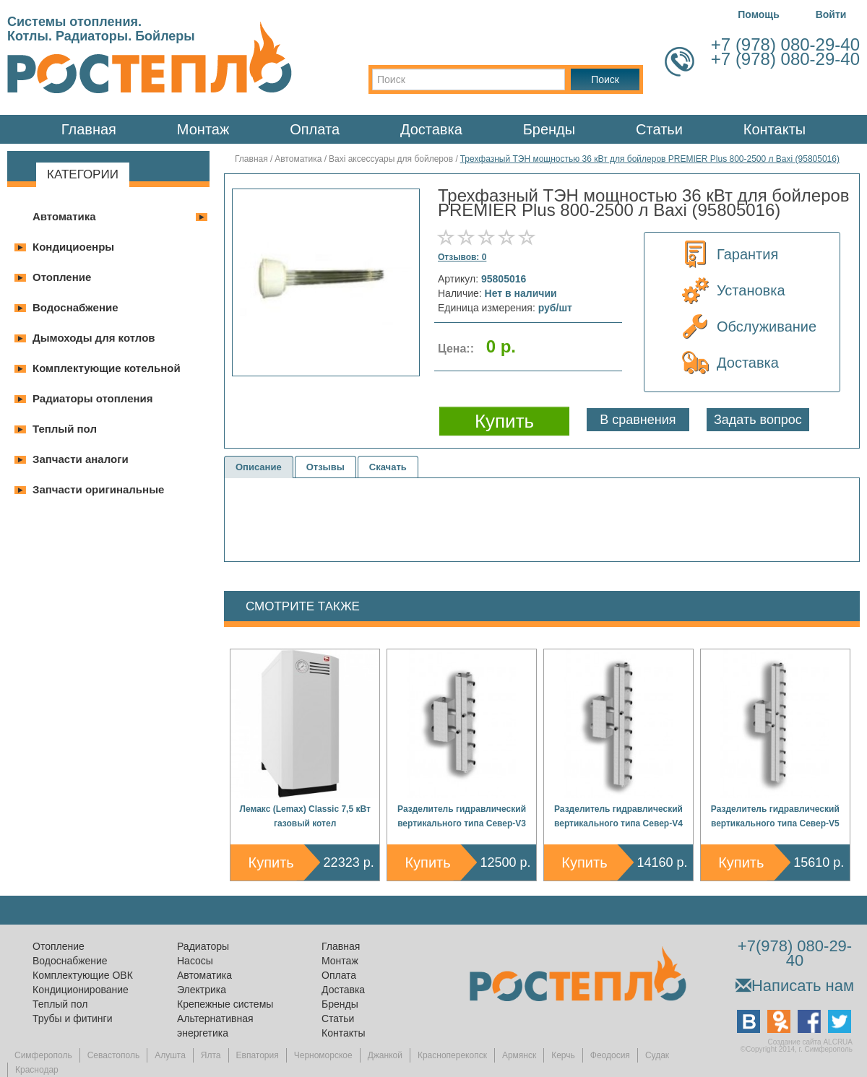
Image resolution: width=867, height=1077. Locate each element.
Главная (88, 129)
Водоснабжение (75, 307)
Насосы (195, 960)
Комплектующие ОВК (83, 975)
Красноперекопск (452, 1055)
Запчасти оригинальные (98, 489)
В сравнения (638, 419)
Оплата (315, 129)
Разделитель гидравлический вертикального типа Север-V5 (775, 816)
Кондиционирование (81, 989)
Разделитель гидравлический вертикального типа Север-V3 (461, 816)
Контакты (774, 129)
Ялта (211, 1055)
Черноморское (323, 1055)
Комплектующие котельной (107, 368)
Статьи (659, 129)
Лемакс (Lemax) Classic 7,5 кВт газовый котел (305, 816)
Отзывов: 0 (462, 257)
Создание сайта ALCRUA (810, 1042)
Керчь (563, 1055)
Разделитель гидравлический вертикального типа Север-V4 (618, 816)
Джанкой (385, 1055)
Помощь (759, 14)
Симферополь (43, 1055)
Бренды (549, 129)
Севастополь (113, 1055)
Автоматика (64, 216)
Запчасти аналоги (81, 459)
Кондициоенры (73, 247)
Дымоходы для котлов (94, 338)
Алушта (170, 1055)
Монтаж (203, 129)
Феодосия (610, 1055)
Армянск (519, 1055)
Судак (657, 1055)
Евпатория (257, 1055)
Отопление (62, 277)
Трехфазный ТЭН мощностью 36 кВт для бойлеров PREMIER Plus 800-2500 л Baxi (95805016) (650, 159)
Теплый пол (65, 429)
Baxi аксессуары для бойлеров (391, 159)
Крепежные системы (225, 1004)
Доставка (431, 129)
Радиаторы (203, 946)
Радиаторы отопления (93, 398)
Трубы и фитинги (72, 1018)
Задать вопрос (758, 419)
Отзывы (325, 467)
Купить (271, 862)
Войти (831, 14)
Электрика (201, 989)
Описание (259, 467)
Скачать (388, 467)
